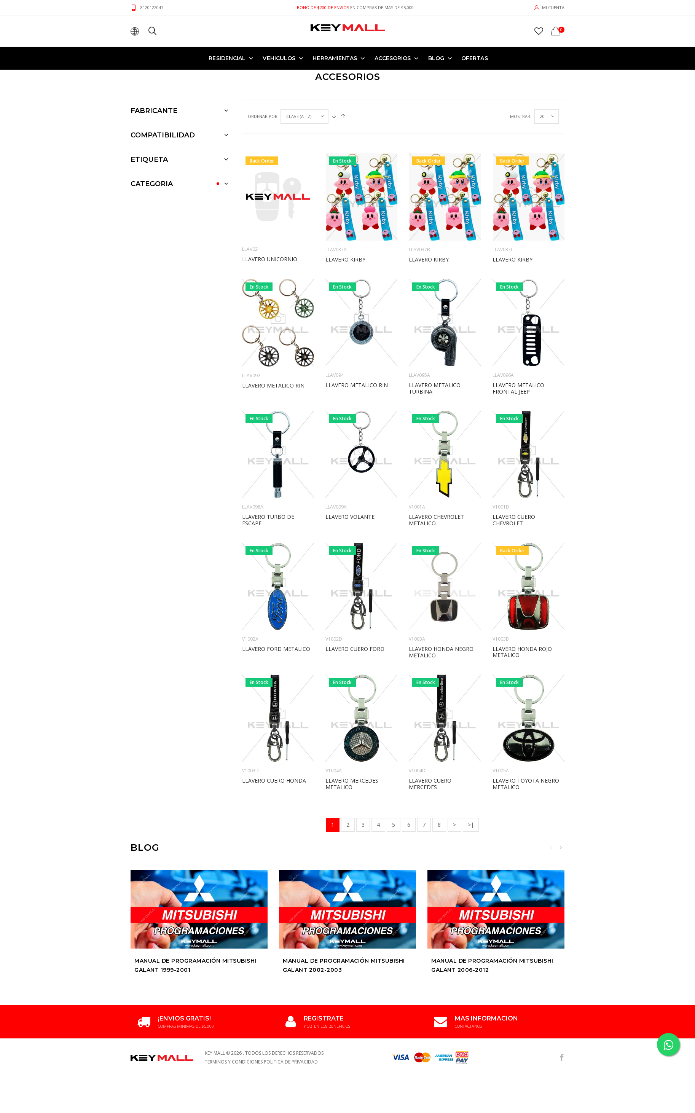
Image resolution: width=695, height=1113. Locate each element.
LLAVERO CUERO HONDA (274, 733)
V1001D (501, 459)
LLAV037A (336, 202)
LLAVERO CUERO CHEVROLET (514, 473)
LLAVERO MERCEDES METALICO (351, 736)
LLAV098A (252, 459)
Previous (551, 800)
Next (560, 800)
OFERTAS (474, 57)
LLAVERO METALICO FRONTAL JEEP (518, 341)
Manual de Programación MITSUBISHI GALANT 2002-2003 (344, 918)
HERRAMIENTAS (334, 57)
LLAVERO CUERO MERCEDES (430, 736)
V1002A (250, 591)
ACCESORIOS (393, 57)
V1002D (333, 591)
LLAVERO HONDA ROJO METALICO (522, 605)
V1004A (333, 723)
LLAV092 (251, 328)
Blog (436, 57)
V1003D (250, 723)
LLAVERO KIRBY (345, 212)
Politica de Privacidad (291, 1014)
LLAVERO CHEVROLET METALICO (436, 473)
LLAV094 (334, 328)
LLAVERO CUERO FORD (354, 601)
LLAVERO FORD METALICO (276, 601)
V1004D (417, 723)
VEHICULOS (279, 57)
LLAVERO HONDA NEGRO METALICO (441, 605)
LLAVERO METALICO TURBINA (435, 341)
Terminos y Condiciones (234, 1014)
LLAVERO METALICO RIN (273, 338)
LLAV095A (419, 328)
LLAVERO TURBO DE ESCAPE (268, 473)
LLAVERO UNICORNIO (269, 211)
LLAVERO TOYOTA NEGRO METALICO (526, 736)
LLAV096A (503, 328)
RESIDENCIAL (227, 57)
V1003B (501, 591)
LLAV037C (503, 202)
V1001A (417, 459)
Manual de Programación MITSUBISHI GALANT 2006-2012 (492, 918)
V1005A (501, 723)
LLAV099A (336, 459)
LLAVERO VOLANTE (350, 469)
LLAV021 (251, 202)
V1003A (417, 591)
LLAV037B (419, 202)
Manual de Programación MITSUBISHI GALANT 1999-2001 (195, 918)
